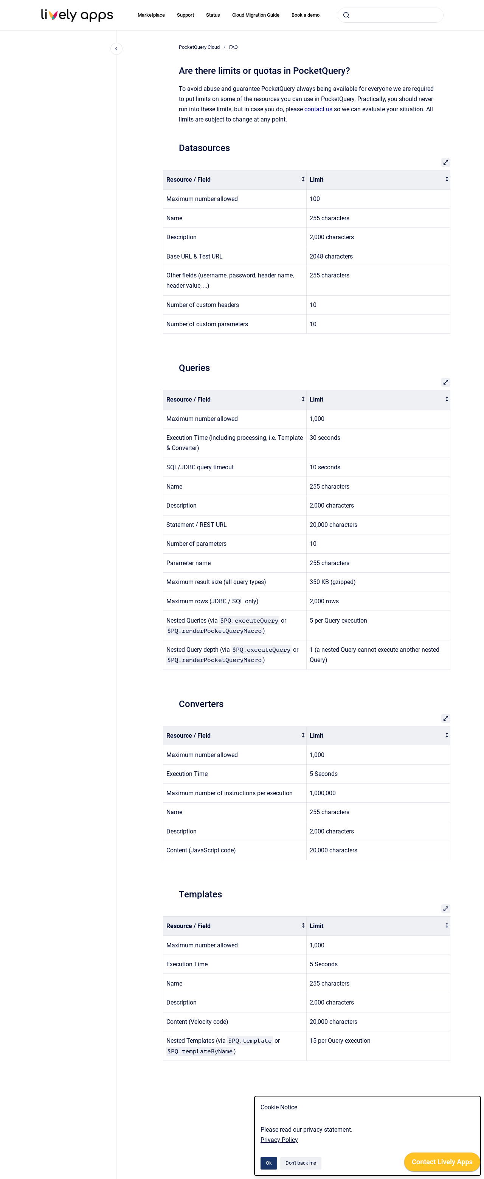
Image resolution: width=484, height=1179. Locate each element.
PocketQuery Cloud (199, 47)
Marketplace (151, 15)
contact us (318, 109)
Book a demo (306, 15)
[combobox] (390, 15)
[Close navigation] (116, 49)
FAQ (233, 47)
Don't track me (300, 1163)
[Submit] (346, 15)
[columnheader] (235, 180)
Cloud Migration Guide (255, 15)
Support (185, 15)
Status (213, 15)
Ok (269, 1163)
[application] (442, 1164)
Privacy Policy (279, 1139)
